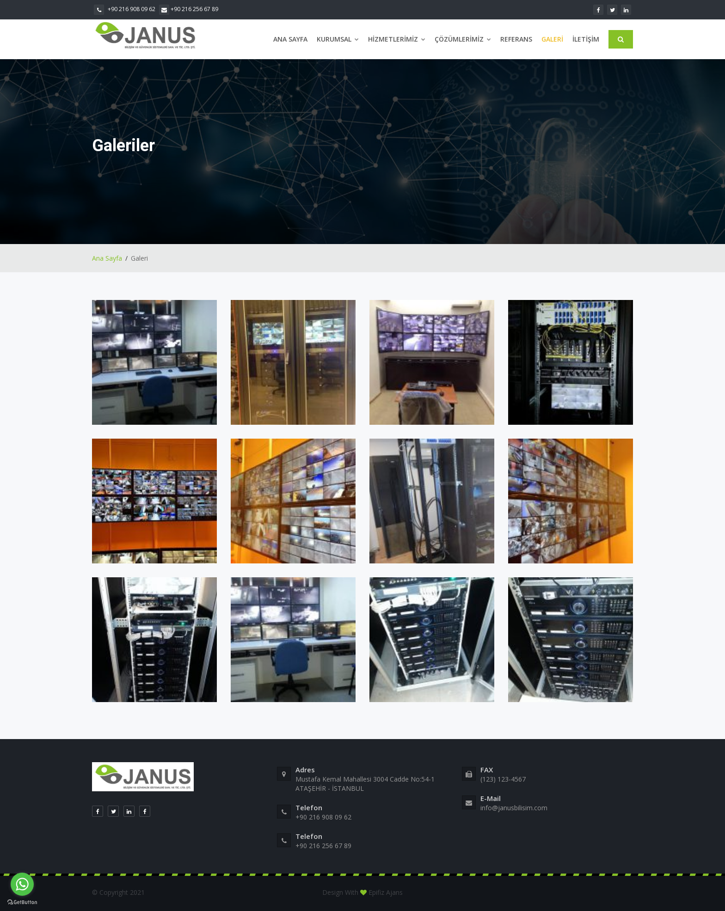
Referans (516, 39)
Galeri (552, 39)
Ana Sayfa (290, 39)
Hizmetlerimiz (396, 39)
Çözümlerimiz (463, 39)
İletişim (585, 39)
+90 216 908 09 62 (124, 9)
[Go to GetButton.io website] (22, 902)
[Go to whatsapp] (22, 884)
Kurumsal (338, 39)
